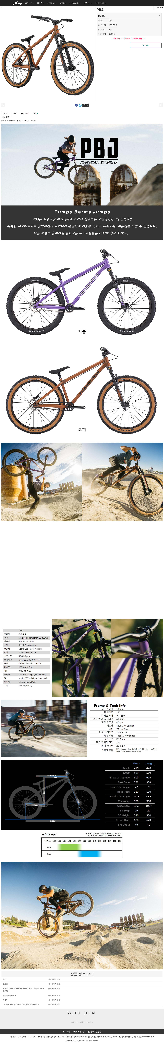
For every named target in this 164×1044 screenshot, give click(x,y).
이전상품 (3, 105)
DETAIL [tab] (6, 113)
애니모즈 (52, 3)
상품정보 (101, 15)
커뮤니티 (88, 3)
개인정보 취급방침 (94, 1032)
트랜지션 (29, 3)
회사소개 (66, 1032)
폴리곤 (40, 3)
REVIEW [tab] (25, 113)
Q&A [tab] (35, 113)
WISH (146, 45)
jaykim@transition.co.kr (146, 1037)
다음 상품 (161, 105)
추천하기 (85, 105)
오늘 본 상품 (159, 8)
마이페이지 (101, 3)
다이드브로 (75, 3)
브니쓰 (63, 3)
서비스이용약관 (78, 1032)
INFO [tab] (15, 113)
